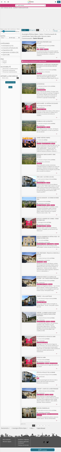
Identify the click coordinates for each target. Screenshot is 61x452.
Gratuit (5, 61)
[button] (10, 83)
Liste (24, 30)
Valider (10, 87)
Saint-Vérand (41, 428)
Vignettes (32, 30)
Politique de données (23, 445)
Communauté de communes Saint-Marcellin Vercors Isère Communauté (39, 36)
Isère (41, 34)
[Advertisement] (27, 18)
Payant (4, 63)
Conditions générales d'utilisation (23, 442)
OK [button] (17, 78)
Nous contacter (7, 439)
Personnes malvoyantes (9, 70)
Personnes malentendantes (10, 72)
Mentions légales (7, 441)
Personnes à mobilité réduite (10, 69)
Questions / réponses (23, 439)
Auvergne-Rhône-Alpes (30, 34)
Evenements (5, 428)
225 (42, 449)
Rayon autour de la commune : (8, 29)
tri (53, 29)
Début (2, 38)
